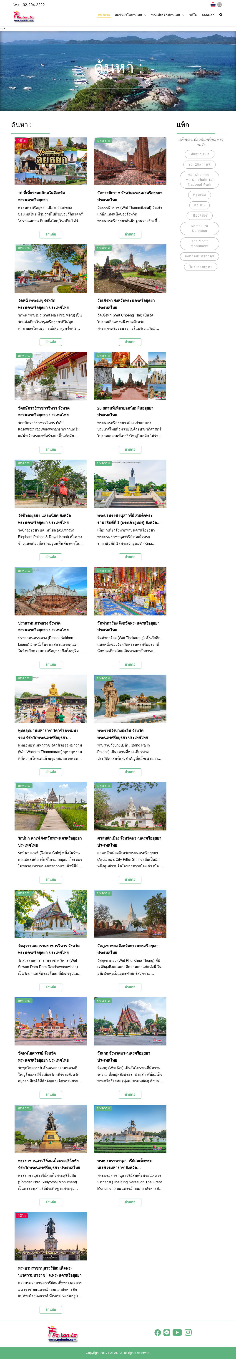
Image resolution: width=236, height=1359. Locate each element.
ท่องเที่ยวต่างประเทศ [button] (167, 15)
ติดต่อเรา (208, 15)
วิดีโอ (193, 15)
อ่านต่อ (50, 234)
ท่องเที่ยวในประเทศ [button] (130, 15)
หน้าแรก (104, 15)
